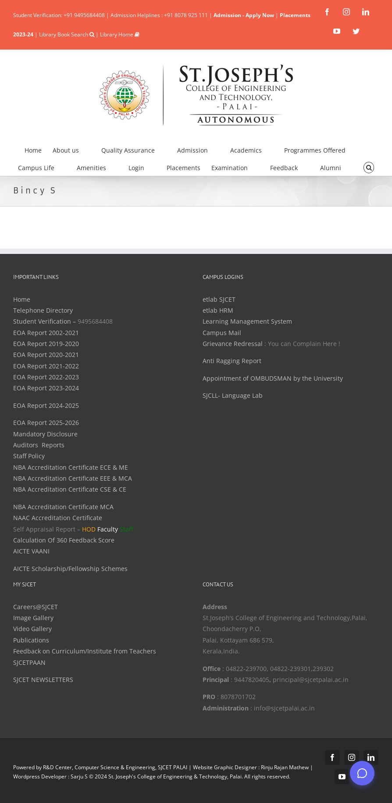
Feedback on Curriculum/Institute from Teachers (84, 651)
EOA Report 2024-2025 (46, 405)
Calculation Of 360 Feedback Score (63, 540)
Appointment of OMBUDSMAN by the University (273, 378)
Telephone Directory (43, 310)
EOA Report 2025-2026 (46, 422)
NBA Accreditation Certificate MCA (63, 507)
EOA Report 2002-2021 (46, 332)
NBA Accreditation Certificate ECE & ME (70, 467)
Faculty (107, 529)
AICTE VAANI (31, 551)
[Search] (368, 166)
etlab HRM (218, 310)
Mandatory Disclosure (45, 434)
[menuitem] (39, 149)
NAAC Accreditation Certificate (57, 518)
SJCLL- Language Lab (233, 395)
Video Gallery (32, 629)
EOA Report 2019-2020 (46, 343)
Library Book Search (66, 34)
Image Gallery (33, 618)
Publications (31, 640)
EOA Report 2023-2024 (46, 388)
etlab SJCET (219, 299)
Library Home (119, 34)
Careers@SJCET (35, 607)
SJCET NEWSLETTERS (43, 679)
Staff (126, 529)
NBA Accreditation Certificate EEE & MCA (72, 478)
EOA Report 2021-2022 (46, 366)
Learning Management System (247, 321)
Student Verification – (45, 321)
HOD (89, 529)
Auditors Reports (38, 445)
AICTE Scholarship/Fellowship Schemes (70, 568)
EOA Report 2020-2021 (46, 354)
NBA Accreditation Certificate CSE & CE (69, 489)
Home (21, 299)
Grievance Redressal (233, 343)
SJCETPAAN (29, 662)
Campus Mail (222, 332)
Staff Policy (29, 456)
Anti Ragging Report (232, 361)
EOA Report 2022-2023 (46, 377)
